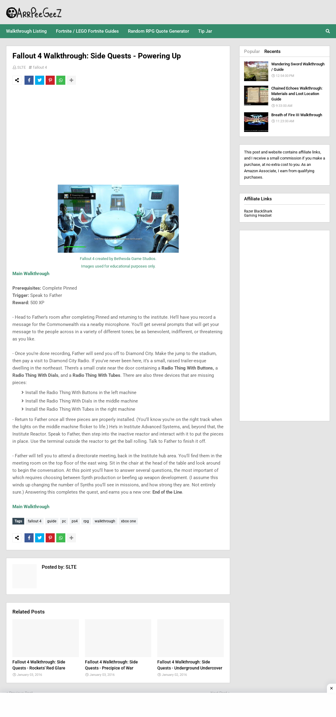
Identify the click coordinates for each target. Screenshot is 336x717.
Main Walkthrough (30, 273)
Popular (252, 51)
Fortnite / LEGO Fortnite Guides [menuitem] (87, 31)
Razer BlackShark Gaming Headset (258, 213)
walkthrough (105, 521)
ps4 (75, 521)
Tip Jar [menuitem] (205, 31)
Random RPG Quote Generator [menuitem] (158, 31)
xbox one (128, 521)
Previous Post (21, 691)
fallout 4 (40, 67)
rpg (86, 521)
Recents (272, 51)
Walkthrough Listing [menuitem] (26, 31)
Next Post (218, 691)
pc (64, 521)
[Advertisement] (118, 134)
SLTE (21, 67)
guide (51, 521)
